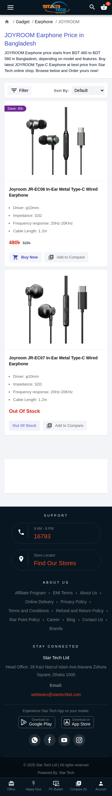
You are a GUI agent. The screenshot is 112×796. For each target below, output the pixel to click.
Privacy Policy (74, 601)
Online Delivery (39, 601)
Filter (19, 90)
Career (53, 619)
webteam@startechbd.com (56, 694)
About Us (88, 592)
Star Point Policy (24, 619)
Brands (55, 628)
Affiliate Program (30, 592)
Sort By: (61, 90)
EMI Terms (63, 592)
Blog (71, 619)
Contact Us (92, 619)
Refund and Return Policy (80, 610)
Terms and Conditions (28, 610)
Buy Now (25, 256)
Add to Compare (66, 256)
